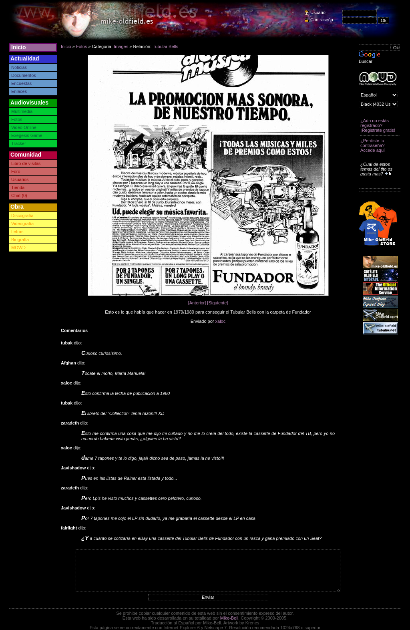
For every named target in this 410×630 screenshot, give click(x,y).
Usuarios (19, 179)
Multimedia (21, 111)
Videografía (22, 223)
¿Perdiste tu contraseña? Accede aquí (372, 145)
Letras (17, 231)
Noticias (19, 67)
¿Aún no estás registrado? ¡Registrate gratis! (377, 125)
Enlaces (19, 91)
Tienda (17, 187)
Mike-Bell (229, 618)
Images (121, 46)
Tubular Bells (165, 46)
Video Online (23, 127)
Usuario (318, 12)
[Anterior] (197, 302)
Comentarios (74, 330)
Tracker (18, 143)
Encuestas (21, 83)
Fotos (16, 119)
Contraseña (321, 19)
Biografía (20, 239)
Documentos (23, 75)
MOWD (18, 247)
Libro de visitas (25, 163)
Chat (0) (19, 195)
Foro (15, 171)
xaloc (220, 321)
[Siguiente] (217, 302)
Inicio (18, 47)
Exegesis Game (26, 135)
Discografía (22, 215)
